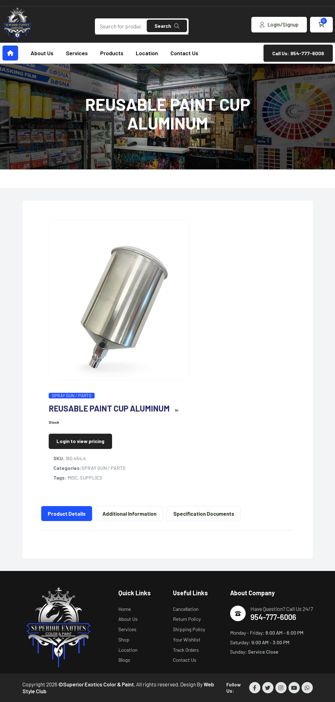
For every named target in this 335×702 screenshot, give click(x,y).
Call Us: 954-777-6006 (298, 53)
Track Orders (186, 650)
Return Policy (187, 619)
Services (77, 53)
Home (124, 609)
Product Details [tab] (67, 513)
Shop (123, 639)
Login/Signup (279, 24)
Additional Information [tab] (129, 513)
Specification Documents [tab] (203, 513)
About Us (42, 53)
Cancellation (186, 609)
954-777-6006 (273, 617)
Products (111, 53)
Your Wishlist (186, 639)
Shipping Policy (189, 629)
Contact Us (184, 53)
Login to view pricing (80, 441)
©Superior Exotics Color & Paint (96, 684)
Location (147, 53)
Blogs (124, 660)
